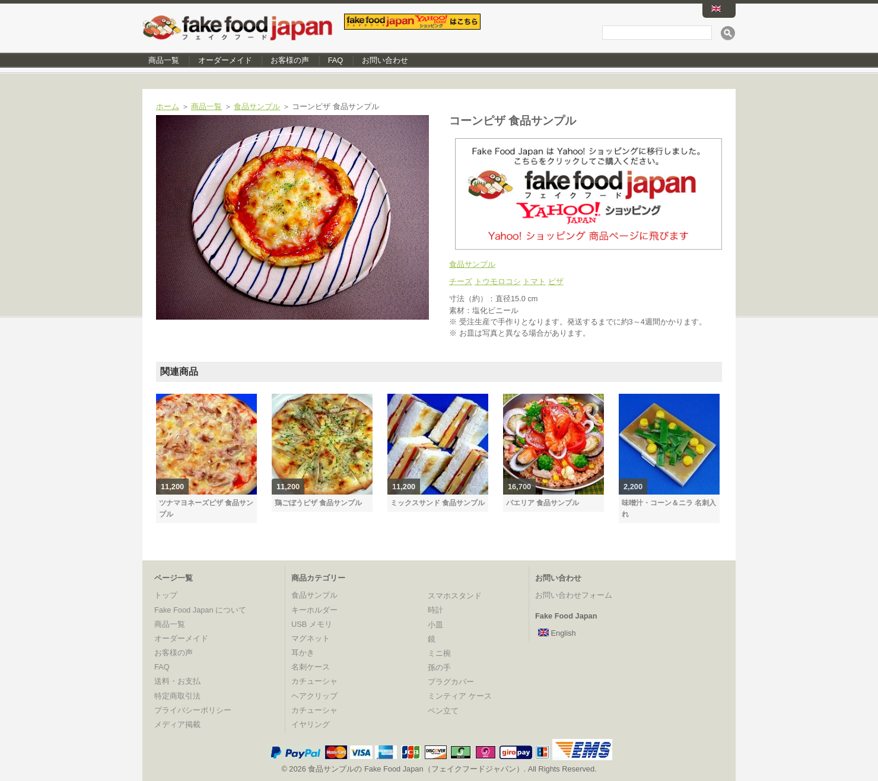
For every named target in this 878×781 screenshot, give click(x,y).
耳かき (302, 652)
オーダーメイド (225, 60)
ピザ (556, 281)
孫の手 (439, 667)
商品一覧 (163, 60)
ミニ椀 (439, 653)
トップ (165, 595)
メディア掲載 (177, 724)
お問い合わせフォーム (573, 595)
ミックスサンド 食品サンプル (437, 503)
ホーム (167, 106)
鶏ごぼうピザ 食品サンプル (318, 503)
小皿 (435, 624)
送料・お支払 (177, 681)
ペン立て (443, 710)
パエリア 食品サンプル (542, 503)
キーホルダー (314, 609)
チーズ (460, 281)
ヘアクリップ (314, 695)
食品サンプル (257, 106)
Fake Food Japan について (200, 609)
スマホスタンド (455, 595)
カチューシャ (314, 681)
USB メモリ (311, 624)
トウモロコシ (498, 281)
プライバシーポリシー (192, 710)
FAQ (335, 60)
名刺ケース (310, 666)
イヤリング (310, 724)
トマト (534, 281)
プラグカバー (451, 681)
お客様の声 (290, 60)
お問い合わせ (385, 60)
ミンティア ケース (460, 695)
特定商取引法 (177, 695)
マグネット (310, 638)
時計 (435, 609)
